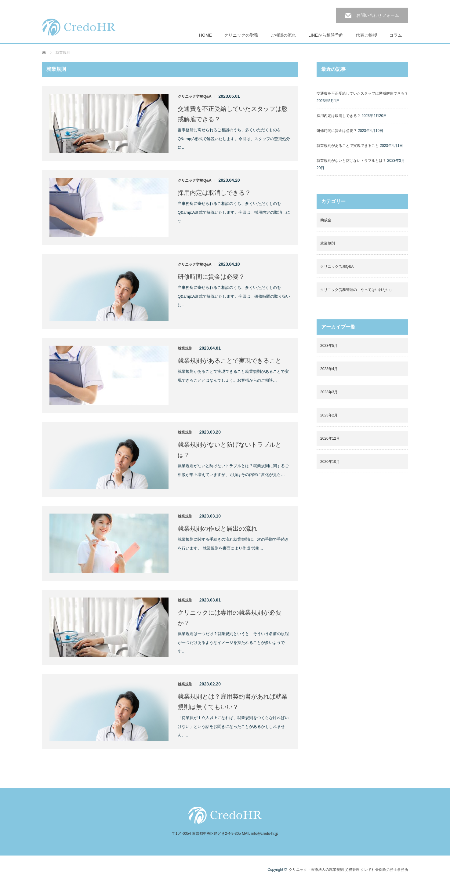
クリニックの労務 (241, 35)
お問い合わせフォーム (377, 15)
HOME (205, 35)
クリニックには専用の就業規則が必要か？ (229, 617)
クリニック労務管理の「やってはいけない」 (357, 290)
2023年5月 (329, 345)
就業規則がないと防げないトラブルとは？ (229, 449)
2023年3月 (329, 392)
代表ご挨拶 (366, 35)
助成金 (325, 220)
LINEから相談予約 (325, 35)
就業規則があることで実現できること (229, 360)
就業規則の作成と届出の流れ (217, 528)
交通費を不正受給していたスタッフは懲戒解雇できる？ (233, 113)
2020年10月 (330, 462)
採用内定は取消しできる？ (214, 192)
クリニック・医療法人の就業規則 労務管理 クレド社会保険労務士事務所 (348, 869)
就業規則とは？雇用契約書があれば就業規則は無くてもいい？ (233, 701)
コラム (395, 35)
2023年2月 (329, 415)
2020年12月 (330, 438)
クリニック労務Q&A (195, 96)
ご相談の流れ (283, 35)
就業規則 (185, 348)
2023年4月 (329, 369)
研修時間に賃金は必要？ (211, 276)
